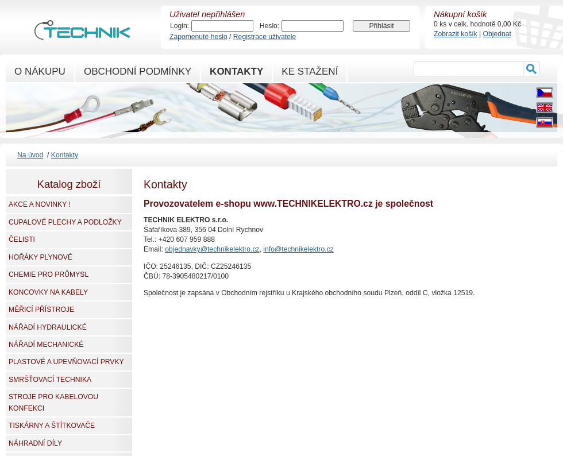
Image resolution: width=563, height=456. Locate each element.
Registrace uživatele (264, 37)
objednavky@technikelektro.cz (212, 249)
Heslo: (269, 26)
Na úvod (30, 155)
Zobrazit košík (455, 34)
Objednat (497, 34)
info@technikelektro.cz (298, 249)
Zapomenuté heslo (198, 37)
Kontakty (64, 155)
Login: (179, 26)
